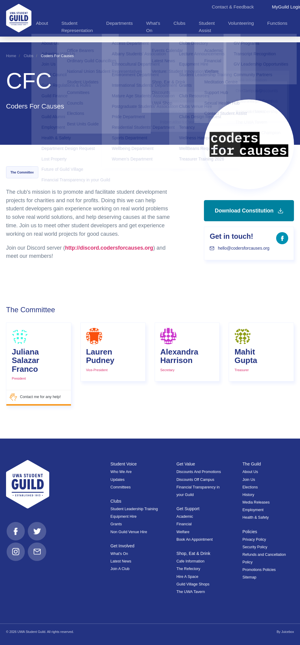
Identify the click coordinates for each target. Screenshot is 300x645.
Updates (118, 480)
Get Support (188, 508)
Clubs (28, 56)
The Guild (251, 464)
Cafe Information (190, 561)
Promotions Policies (259, 570)
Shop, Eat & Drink (193, 553)
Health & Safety (255, 517)
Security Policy (254, 547)
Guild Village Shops (192, 584)
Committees (121, 487)
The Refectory (188, 569)
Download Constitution (249, 216)
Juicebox (287, 632)
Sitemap (249, 577)
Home (11, 56)
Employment (252, 510)
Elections (250, 487)
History (248, 495)
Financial (184, 524)
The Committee (22, 172)
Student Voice (124, 464)
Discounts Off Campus (195, 480)
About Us (250, 472)
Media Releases (255, 502)
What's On (119, 554)
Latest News (121, 561)
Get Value (185, 464)
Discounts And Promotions (198, 472)
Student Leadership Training (134, 509)
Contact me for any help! (35, 397)
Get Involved (123, 545)
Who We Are (121, 472)
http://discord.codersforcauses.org (110, 248)
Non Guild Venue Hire (129, 532)
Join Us (248, 480)
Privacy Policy (254, 539)
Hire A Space (187, 577)
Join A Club (120, 569)
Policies (249, 531)
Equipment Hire (124, 516)
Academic (184, 516)
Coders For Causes (57, 56)
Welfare (182, 532)
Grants (116, 524)
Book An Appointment (194, 539)
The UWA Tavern (190, 592)
